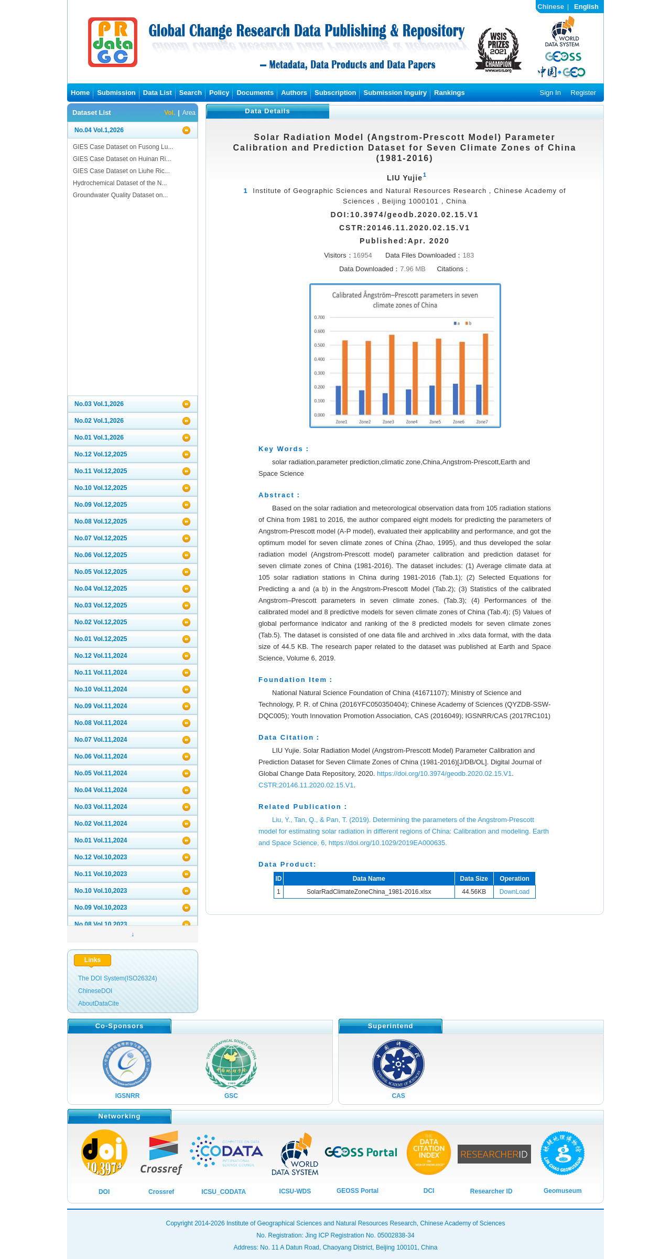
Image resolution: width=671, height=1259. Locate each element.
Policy (219, 93)
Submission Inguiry (395, 93)
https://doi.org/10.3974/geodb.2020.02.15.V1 (444, 773)
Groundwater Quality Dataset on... (120, 195)
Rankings (449, 93)
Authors (294, 93)
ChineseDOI (95, 991)
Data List (157, 93)
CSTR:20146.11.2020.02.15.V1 (305, 785)
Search (190, 93)
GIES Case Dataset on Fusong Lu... (123, 147)
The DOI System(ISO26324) (117, 978)
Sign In (549, 93)
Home (80, 93)
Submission (116, 93)
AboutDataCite (98, 1003)
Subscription (335, 93)
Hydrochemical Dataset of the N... (120, 183)
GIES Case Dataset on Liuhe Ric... (121, 171)
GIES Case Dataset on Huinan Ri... (122, 159)
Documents (255, 93)
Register (583, 93)
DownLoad (514, 891)
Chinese (550, 6)
